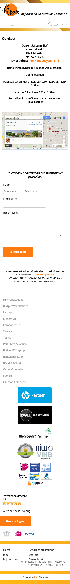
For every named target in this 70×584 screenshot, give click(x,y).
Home (6, 553)
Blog (5, 558)
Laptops (8, 316)
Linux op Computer (14, 386)
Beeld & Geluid (12, 367)
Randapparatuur (13, 360)
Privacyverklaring (54, 568)
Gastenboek (36, 563)
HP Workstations (13, 303)
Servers (7, 335)
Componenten (11, 329)
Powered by (35, 581)
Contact (33, 558)
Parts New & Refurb (15, 348)
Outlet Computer (13, 373)
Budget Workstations (15, 310)
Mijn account (10, 563)
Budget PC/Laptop (14, 354)
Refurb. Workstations (41, 553)
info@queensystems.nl (43, 278)
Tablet (7, 341)
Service (7, 379)
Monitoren (9, 322)
